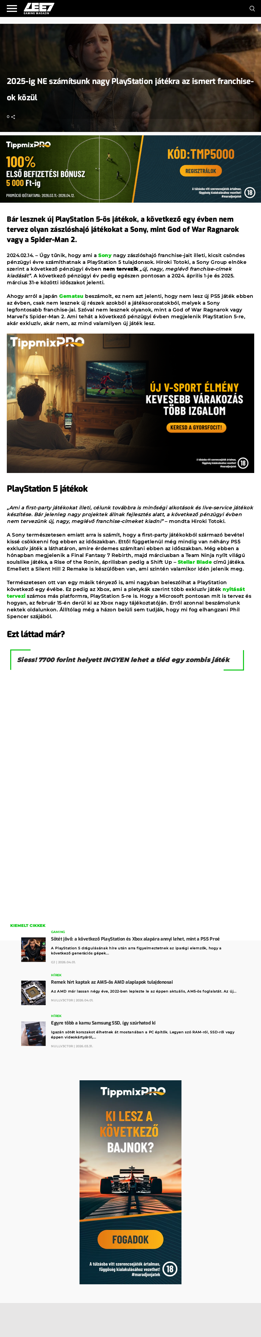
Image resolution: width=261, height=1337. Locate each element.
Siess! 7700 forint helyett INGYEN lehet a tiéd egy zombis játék (123, 660)
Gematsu (71, 296)
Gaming (58, 932)
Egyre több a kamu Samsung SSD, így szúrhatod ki (103, 1023)
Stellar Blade (195, 562)
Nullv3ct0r (62, 1000)
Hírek (56, 975)
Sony (104, 255)
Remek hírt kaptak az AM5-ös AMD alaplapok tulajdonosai (112, 982)
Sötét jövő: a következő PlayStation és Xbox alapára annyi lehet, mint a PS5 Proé (135, 939)
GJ (53, 962)
